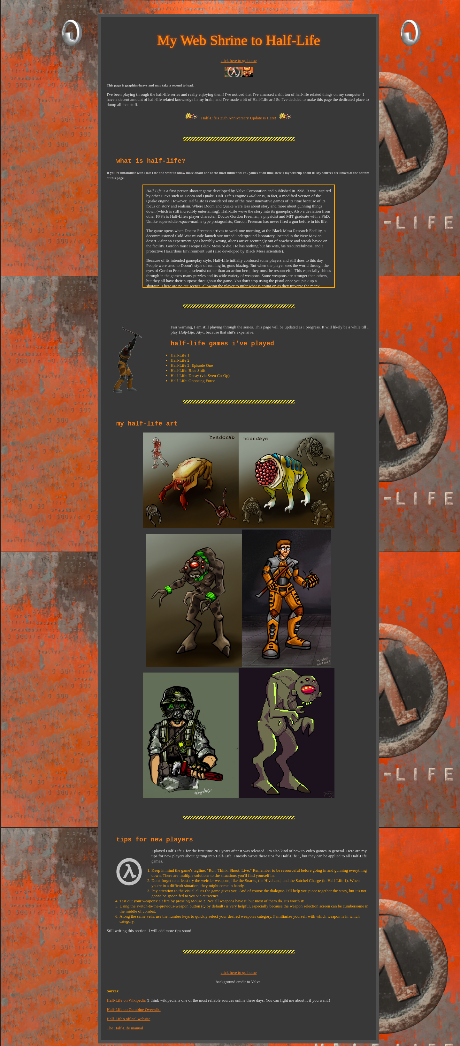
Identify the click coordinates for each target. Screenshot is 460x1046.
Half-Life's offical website (128, 1018)
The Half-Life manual (125, 1028)
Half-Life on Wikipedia (126, 1000)
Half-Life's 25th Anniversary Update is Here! (238, 118)
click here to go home (239, 60)
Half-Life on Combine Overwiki (134, 1009)
